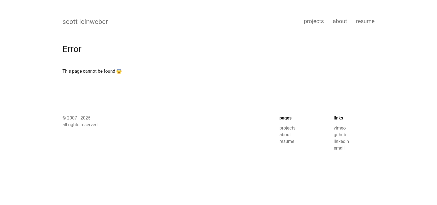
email (339, 148)
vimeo (340, 128)
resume (365, 21)
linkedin (341, 141)
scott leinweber (85, 22)
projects (314, 21)
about (340, 21)
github (340, 134)
